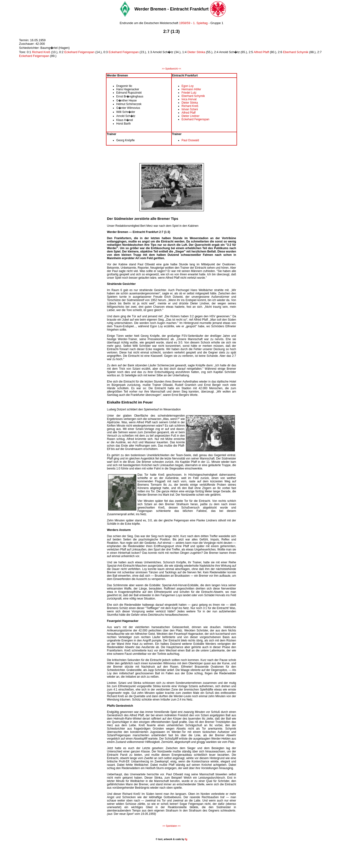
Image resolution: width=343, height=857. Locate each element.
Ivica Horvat (189, 99)
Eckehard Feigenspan (79, 52)
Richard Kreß (41, 52)
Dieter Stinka (196, 52)
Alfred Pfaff (261, 52)
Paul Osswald (190, 140)
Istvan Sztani (190, 109)
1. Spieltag (200, 23)
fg (185, 839)
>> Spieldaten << (171, 826)
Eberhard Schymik (296, 52)
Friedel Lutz (189, 92)
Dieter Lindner (190, 116)
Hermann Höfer (191, 89)
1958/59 (184, 23)
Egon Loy (188, 86)
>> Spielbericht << (171, 68)
